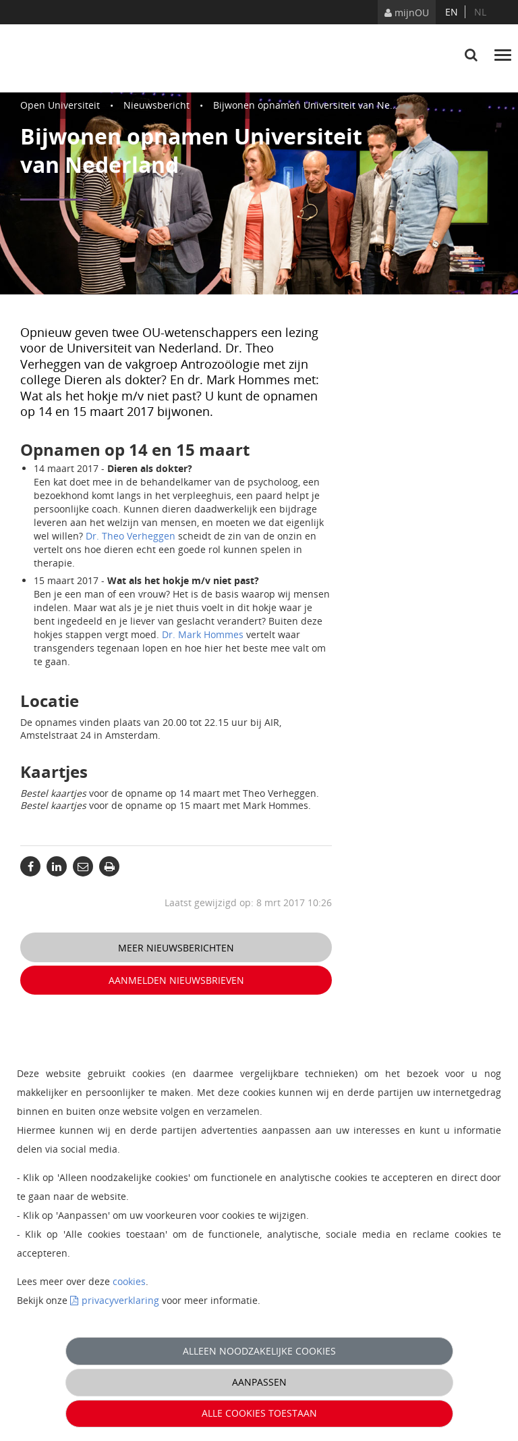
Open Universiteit (60, 105)
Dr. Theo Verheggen (130, 535)
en (451, 11)
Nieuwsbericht (156, 105)
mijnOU (406, 12)
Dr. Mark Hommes (202, 634)
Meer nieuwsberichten (176, 947)
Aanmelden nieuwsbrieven (176, 980)
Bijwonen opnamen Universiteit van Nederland (319, 105)
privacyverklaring (120, 1300)
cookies (129, 1281)
